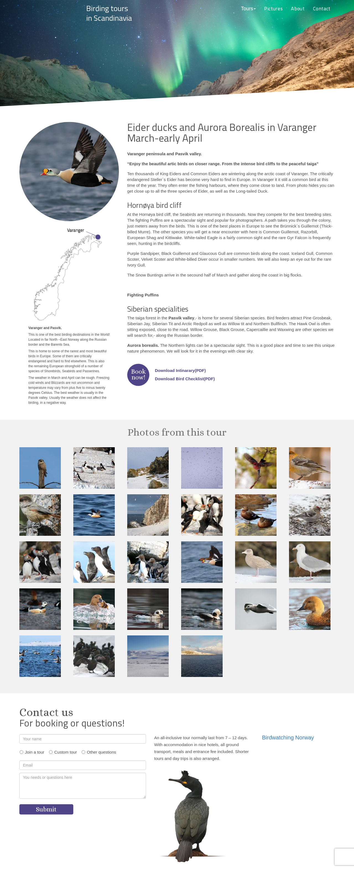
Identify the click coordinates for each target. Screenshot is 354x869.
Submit (46, 809)
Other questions (101, 752)
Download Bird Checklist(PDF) (185, 378)
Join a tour (34, 752)
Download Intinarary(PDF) (180, 370)
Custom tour (65, 752)
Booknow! (138, 374)
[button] (248, 9)
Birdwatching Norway (288, 737)
